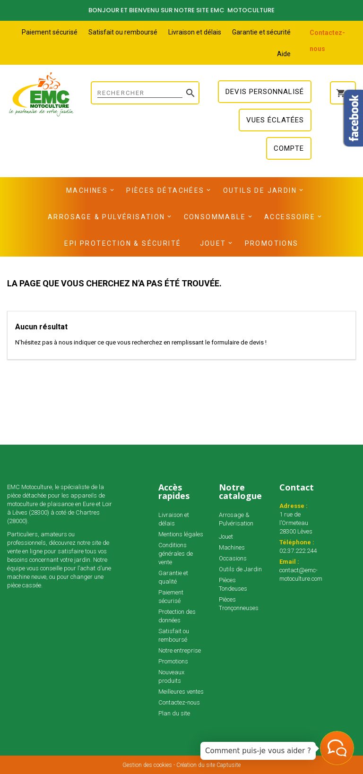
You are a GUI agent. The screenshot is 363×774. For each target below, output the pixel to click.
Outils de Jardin (260, 190)
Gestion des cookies (147, 765)
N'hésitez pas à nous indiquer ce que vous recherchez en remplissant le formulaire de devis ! (141, 342)
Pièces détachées (165, 190)
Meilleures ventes (181, 691)
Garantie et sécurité (261, 32)
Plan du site (174, 713)
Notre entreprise (179, 650)
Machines (87, 190)
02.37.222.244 (298, 550)
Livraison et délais (194, 32)
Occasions (233, 558)
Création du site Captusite (208, 765)
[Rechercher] (145, 93)
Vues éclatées (275, 120)
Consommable (215, 217)
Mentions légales (180, 534)
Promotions (272, 243)
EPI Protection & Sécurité (122, 243)
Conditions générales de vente (175, 554)
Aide (284, 54)
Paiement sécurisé (50, 32)
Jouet (213, 243)
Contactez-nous (179, 702)
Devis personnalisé (264, 91)
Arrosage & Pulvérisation (106, 217)
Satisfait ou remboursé (122, 32)
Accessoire (289, 217)
